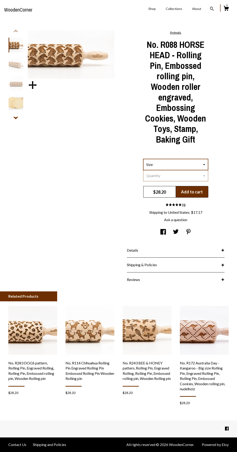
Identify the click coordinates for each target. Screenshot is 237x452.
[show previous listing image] (16, 31)
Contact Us (17, 444)
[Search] (212, 9)
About (196, 9)
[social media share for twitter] (175, 232)
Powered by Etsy (215, 444)
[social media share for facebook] (163, 232)
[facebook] (227, 428)
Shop (152, 9)
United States (178, 212)
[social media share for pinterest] (188, 232)
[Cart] (226, 9)
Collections (174, 9)
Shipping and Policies (49, 444)
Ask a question (175, 219)
